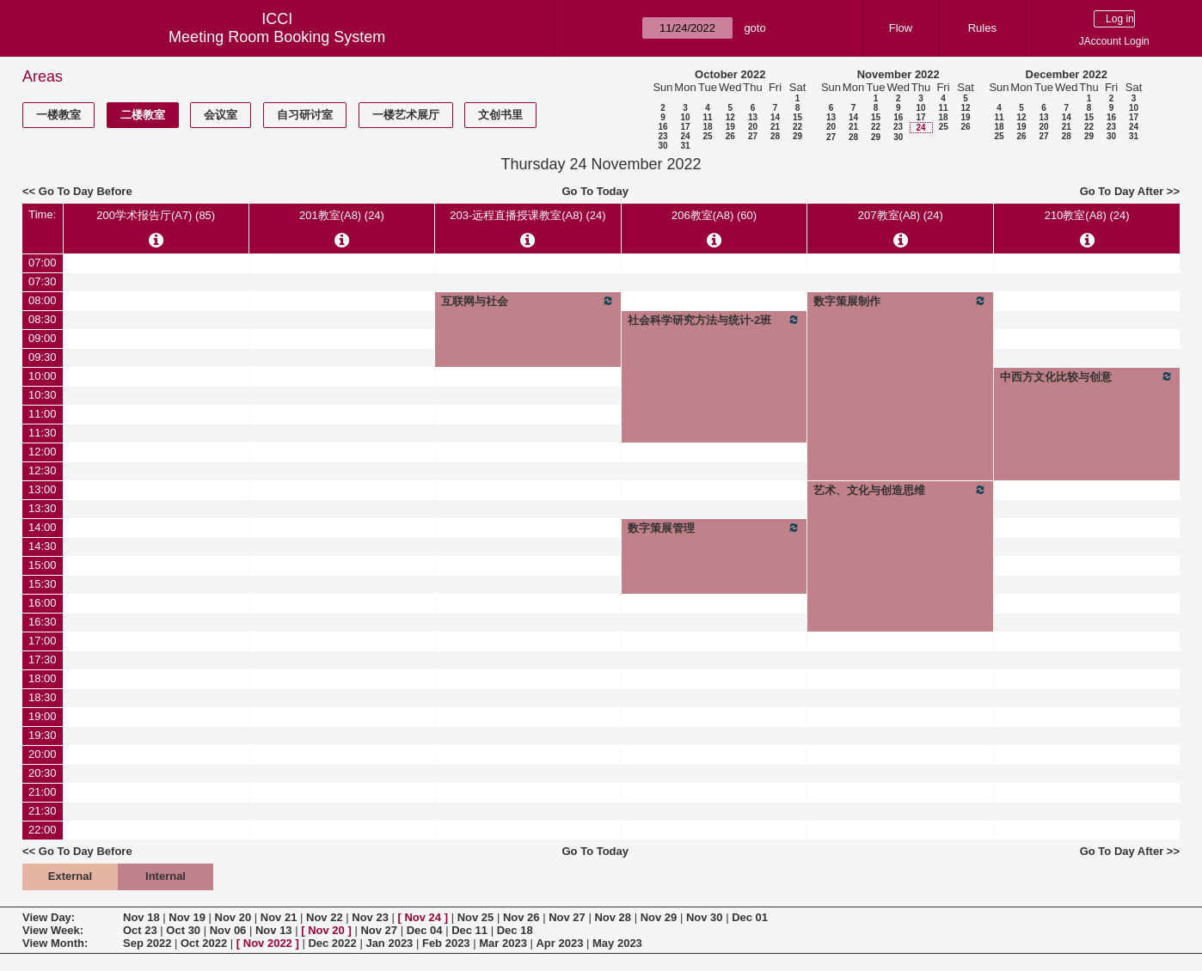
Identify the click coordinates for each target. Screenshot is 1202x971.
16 (662, 126)
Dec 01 (750, 917)
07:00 (42, 262)
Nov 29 (659, 917)
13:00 (42, 489)
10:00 (42, 375)
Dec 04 (425, 930)
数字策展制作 (900, 301)
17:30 (42, 659)
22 (797, 126)
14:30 (42, 546)
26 (730, 136)
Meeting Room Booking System (277, 37)
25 (707, 136)
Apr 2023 (559, 943)
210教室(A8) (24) (1087, 215)
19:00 (42, 716)
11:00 (42, 413)
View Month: (55, 943)
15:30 (42, 583)
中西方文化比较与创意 (1087, 376)
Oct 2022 (204, 943)
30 (662, 145)
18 (707, 126)
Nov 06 (228, 930)
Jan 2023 (389, 943)
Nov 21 (279, 917)
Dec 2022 (332, 943)
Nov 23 (370, 917)
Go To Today (595, 191)
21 (775, 126)
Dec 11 (469, 930)
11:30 (42, 432)
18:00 (42, 678)
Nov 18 (141, 917)
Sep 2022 (147, 943)
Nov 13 (273, 930)
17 (685, 126)
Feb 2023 (446, 943)
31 (685, 145)
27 (752, 136)
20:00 (42, 754)
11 (707, 117)
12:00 (42, 451)
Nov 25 (475, 917)
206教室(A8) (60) (714, 215)
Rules (982, 27)
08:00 (42, 300)
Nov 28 (612, 917)
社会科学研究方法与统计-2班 (714, 320)
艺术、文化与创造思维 (900, 490)
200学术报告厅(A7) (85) (155, 215)
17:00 (42, 640)
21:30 (42, 810)
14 (775, 117)
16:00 (42, 602)
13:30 (42, 508)
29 (797, 136)
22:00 (42, 829)
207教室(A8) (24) (900, 215)
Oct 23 (140, 930)
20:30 (42, 772)
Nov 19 (187, 917)
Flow (900, 27)
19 (730, 126)
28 (775, 136)
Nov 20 (233, 917)
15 (797, 117)
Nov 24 (422, 917)
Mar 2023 (503, 943)
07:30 (42, 281)
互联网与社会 (528, 301)
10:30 (42, 394)
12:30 (42, 470)
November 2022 (898, 74)
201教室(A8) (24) (341, 215)
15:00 (42, 565)
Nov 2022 (267, 943)
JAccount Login (1114, 41)
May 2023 (617, 943)
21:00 (42, 791)
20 (752, 126)
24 (685, 136)
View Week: (52, 930)
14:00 (42, 527)
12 (730, 117)
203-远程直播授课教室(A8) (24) (527, 215)
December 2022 (1066, 74)
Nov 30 (704, 917)
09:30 (42, 357)
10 (685, 117)
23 (662, 136)
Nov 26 (521, 917)
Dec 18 (515, 930)
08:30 (42, 319)
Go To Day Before (85, 191)
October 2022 (730, 74)
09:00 (42, 338)
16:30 (42, 621)
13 (752, 117)
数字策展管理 (714, 527)
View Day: (48, 917)
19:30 (42, 735)
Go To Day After (1122, 191)
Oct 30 (183, 930)
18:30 (42, 697)
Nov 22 (324, 917)
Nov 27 (567, 917)
